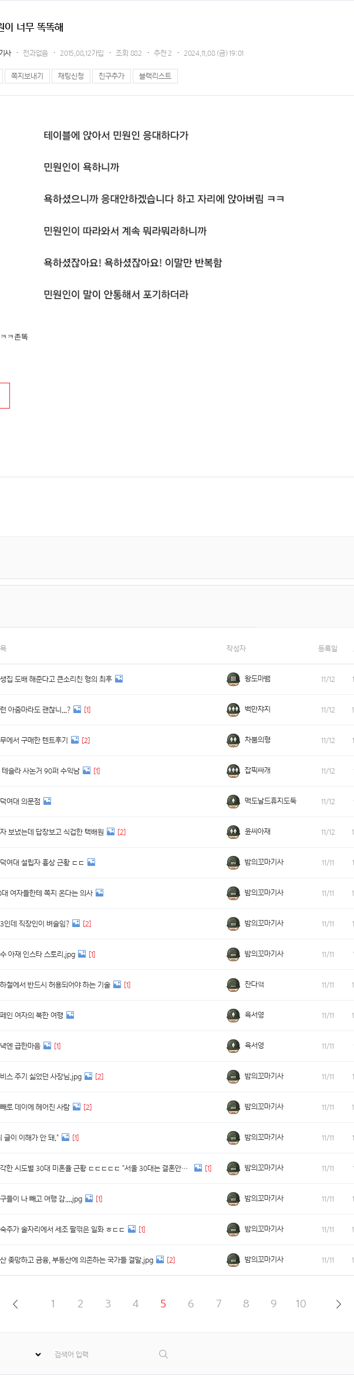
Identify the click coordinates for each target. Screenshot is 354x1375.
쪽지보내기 (27, 76)
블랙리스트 (155, 76)
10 (301, 1303)
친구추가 (111, 76)
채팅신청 (71, 76)
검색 (164, 1354)
